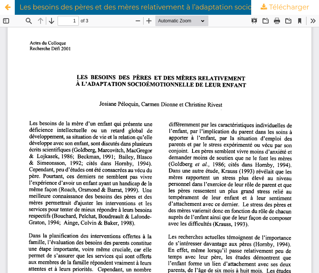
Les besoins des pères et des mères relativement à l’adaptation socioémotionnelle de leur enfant (169, 7)
